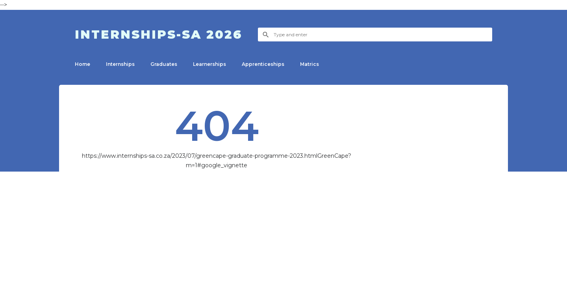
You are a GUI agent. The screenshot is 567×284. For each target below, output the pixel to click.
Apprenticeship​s (263, 64)
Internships (120, 64)
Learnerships (209, 64)
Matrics (309, 64)
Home (82, 64)
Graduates (163, 64)
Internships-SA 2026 (158, 34)
